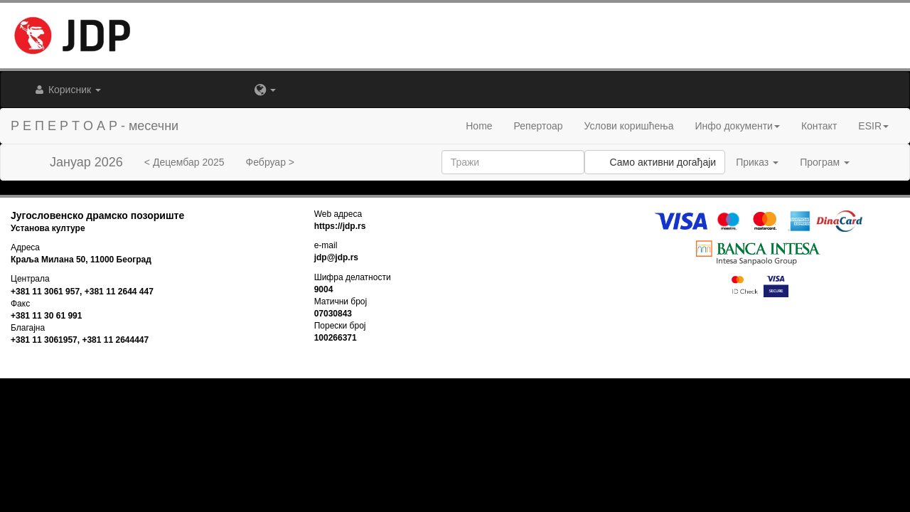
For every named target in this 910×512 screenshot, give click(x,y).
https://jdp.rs (340, 226)
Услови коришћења (629, 126)
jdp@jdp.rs (336, 257)
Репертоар (538, 126)
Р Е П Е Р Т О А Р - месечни (94, 126)
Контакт (819, 126)
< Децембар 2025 (184, 162)
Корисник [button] (67, 89)
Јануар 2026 (86, 162)
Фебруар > (270, 162)
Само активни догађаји (655, 162)
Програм (825, 162)
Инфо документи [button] (737, 126)
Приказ (757, 162)
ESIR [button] (873, 126)
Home (479, 126)
